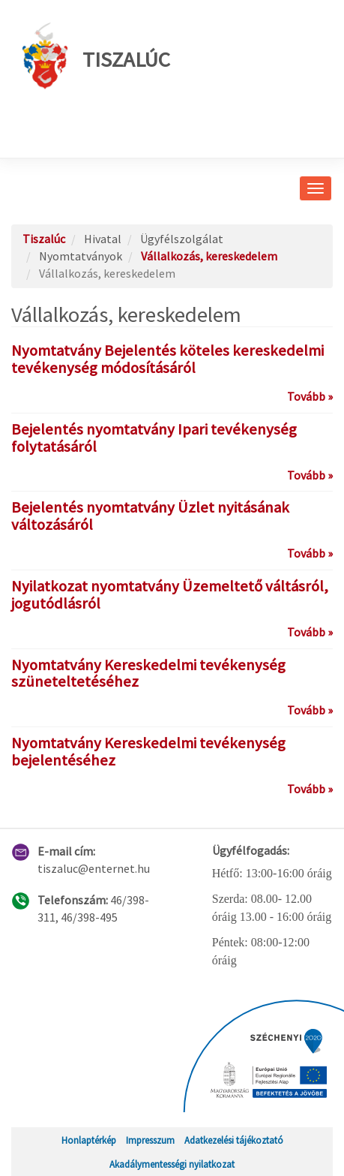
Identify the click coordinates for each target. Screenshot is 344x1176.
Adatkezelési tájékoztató (233, 1140)
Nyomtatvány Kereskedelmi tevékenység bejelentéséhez (148, 751)
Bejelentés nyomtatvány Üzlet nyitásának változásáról (150, 516)
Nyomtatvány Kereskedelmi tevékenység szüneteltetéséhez (148, 673)
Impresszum (150, 1140)
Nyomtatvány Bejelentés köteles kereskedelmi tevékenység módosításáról (167, 359)
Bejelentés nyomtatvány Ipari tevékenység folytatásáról (154, 438)
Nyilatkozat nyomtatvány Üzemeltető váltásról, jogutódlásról (169, 594)
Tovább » (310, 396)
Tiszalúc (96, 56)
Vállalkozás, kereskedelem (209, 255)
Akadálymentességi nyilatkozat (172, 1164)
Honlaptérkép (88, 1140)
